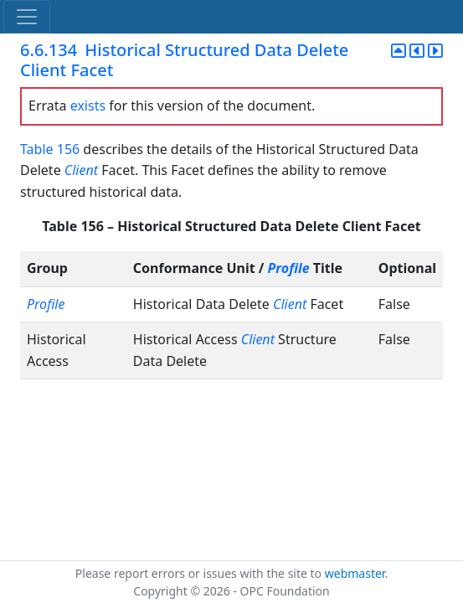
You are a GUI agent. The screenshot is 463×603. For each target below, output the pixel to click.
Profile (289, 268)
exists (87, 105)
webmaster (355, 573)
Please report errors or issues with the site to (200, 573)
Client (81, 170)
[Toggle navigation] (26, 17)
